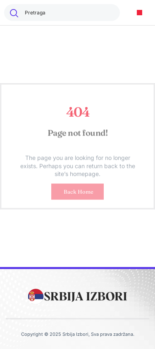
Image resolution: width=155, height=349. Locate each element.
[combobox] (62, 12)
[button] (139, 12)
